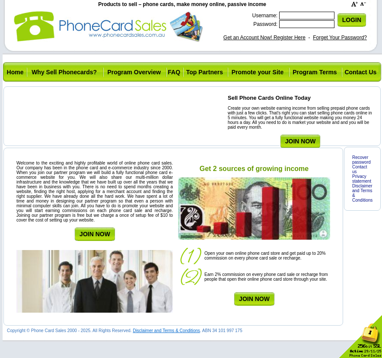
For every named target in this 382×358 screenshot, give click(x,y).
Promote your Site (258, 72)
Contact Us (360, 72)
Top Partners (204, 72)
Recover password (361, 160)
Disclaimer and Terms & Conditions (166, 330)
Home (15, 72)
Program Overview (134, 72)
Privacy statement (361, 179)
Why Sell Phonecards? (64, 72)
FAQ (174, 72)
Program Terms (315, 72)
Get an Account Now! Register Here (264, 38)
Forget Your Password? (340, 38)
